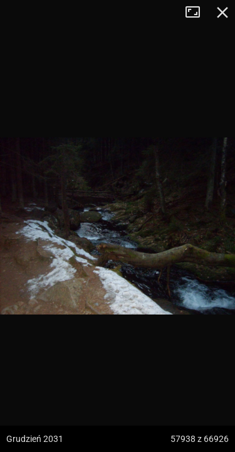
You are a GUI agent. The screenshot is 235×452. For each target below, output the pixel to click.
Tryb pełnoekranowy (197, 12)
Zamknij (222, 12)
